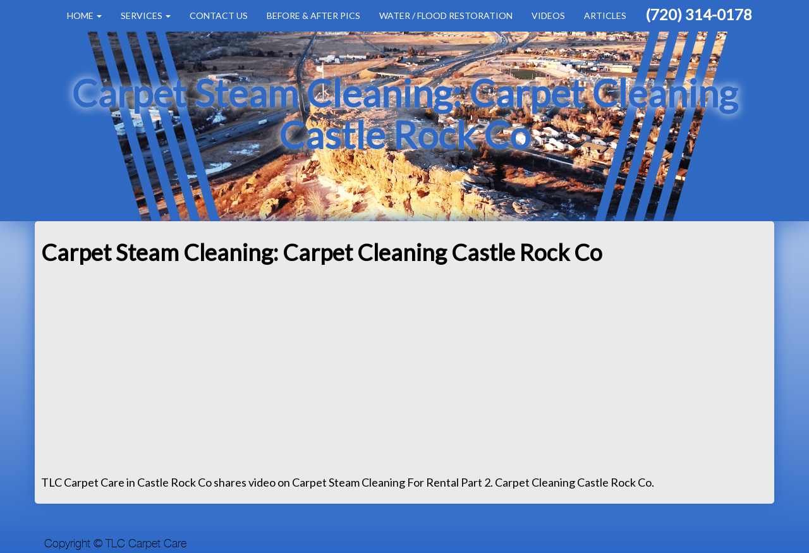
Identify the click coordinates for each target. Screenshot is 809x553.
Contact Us (219, 15)
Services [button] (146, 15)
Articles (605, 15)
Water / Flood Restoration (446, 15)
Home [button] (84, 15)
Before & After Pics (313, 15)
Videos (548, 15)
